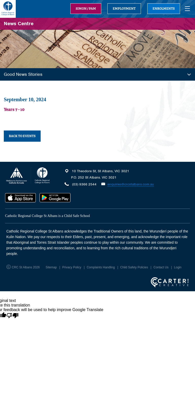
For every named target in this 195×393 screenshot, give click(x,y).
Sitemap (51, 267)
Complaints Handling (101, 267)
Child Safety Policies (134, 267)
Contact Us (160, 267)
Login (177, 267)
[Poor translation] (12, 315)
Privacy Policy (71, 267)
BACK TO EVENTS (22, 136)
